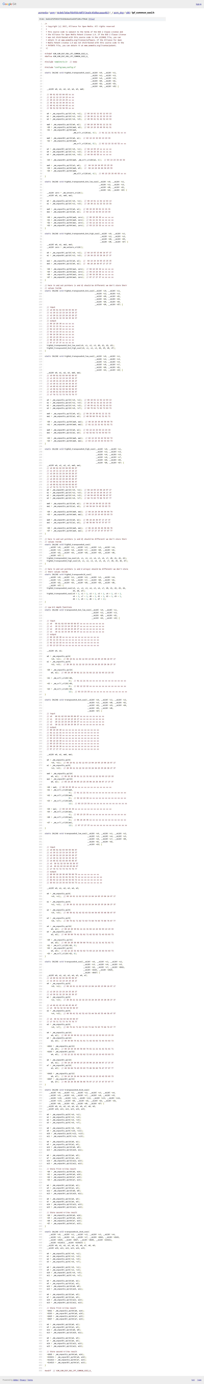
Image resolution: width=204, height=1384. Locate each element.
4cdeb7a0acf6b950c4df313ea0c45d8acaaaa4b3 (83, 12)
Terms (30, 1380)
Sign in (198, 4)
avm (52, 12)
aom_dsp (119, 12)
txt (193, 1380)
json (199, 1380)
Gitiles (15, 1380)
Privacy (23, 1380)
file (92, 19)
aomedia (43, 12)
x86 (128, 12)
